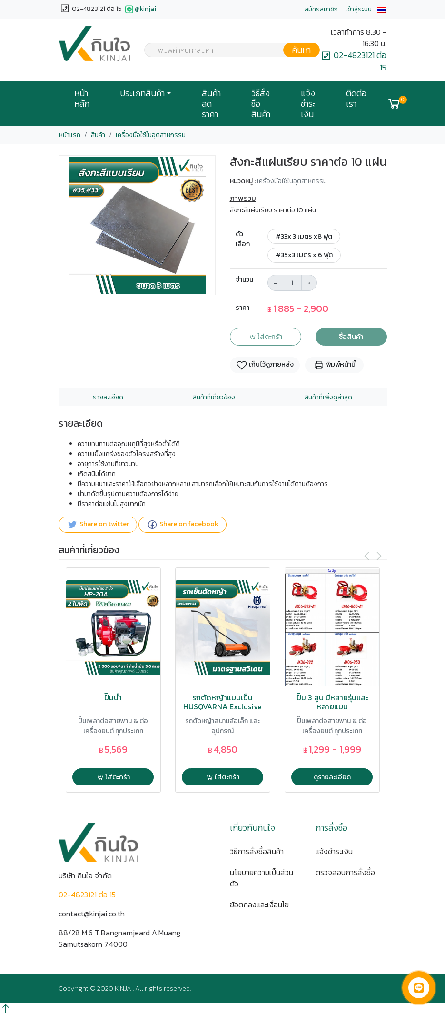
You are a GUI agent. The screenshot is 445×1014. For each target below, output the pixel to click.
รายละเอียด (108, 397)
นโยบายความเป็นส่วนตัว (261, 877)
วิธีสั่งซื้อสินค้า (260, 103)
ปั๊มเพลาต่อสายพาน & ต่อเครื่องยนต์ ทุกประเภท (113, 726)
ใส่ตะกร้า (265, 336)
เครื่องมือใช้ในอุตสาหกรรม (151, 135)
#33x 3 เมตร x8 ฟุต (304, 236)
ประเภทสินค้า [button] (142, 93)
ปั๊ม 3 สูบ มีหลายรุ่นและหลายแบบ (332, 702)
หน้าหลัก (81, 98)
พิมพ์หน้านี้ (334, 365)
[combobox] (226, 50)
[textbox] (226, 51)
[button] (381, 9)
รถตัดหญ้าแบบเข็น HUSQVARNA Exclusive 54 (222, 707)
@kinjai (139, 9)
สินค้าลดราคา (211, 103)
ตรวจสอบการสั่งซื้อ (345, 872)
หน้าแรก (69, 135)
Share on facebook (182, 524)
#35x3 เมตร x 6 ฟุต (304, 254)
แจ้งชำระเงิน (308, 103)
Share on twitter (98, 524)
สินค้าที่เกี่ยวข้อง (214, 397)
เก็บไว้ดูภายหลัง (265, 365)
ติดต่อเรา (356, 98)
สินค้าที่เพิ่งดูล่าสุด (328, 397)
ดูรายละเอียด (332, 777)
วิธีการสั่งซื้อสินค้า (257, 851)
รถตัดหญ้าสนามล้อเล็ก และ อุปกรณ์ (222, 726)
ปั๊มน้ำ (113, 697)
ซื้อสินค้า (351, 336)
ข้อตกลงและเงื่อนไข (259, 904)
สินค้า (98, 135)
